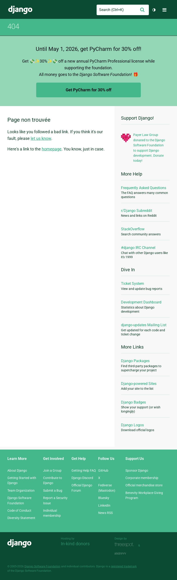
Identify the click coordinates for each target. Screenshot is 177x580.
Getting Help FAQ (83, 470)
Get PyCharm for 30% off (88, 89)
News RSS (105, 513)
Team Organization (21, 490)
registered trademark (124, 566)
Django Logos (132, 425)
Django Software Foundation (42, 566)
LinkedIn (104, 505)
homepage (52, 149)
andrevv (125, 553)
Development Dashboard (141, 302)
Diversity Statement (21, 518)
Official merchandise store (143, 485)
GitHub (103, 470)
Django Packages (135, 361)
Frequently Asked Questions (143, 188)
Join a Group (52, 470)
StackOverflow (133, 229)
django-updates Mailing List (143, 325)
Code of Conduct (19, 510)
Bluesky (103, 498)
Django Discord (82, 478)
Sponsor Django (136, 470)
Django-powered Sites (138, 383)
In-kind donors (75, 543)
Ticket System (132, 283)
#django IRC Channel (138, 247)
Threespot (125, 545)
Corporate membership (141, 478)
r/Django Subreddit (136, 210)
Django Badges (133, 402)
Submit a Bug (52, 490)
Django (20, 10)
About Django (17, 470)
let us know (41, 138)
